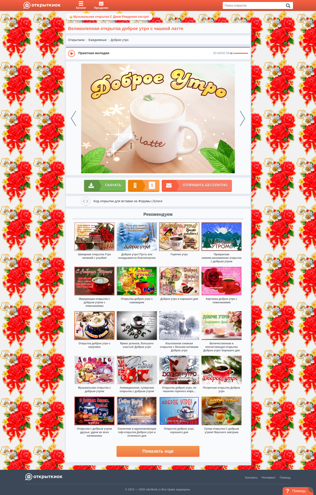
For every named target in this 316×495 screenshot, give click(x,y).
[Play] (71, 53)
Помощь (285, 477)
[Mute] (231, 53)
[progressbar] (241, 53)
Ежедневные (97, 40)
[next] (242, 118)
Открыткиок (76, 40)
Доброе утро (120, 40)
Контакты (251, 477)
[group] (158, 53)
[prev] (73, 118)
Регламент (269, 477)
